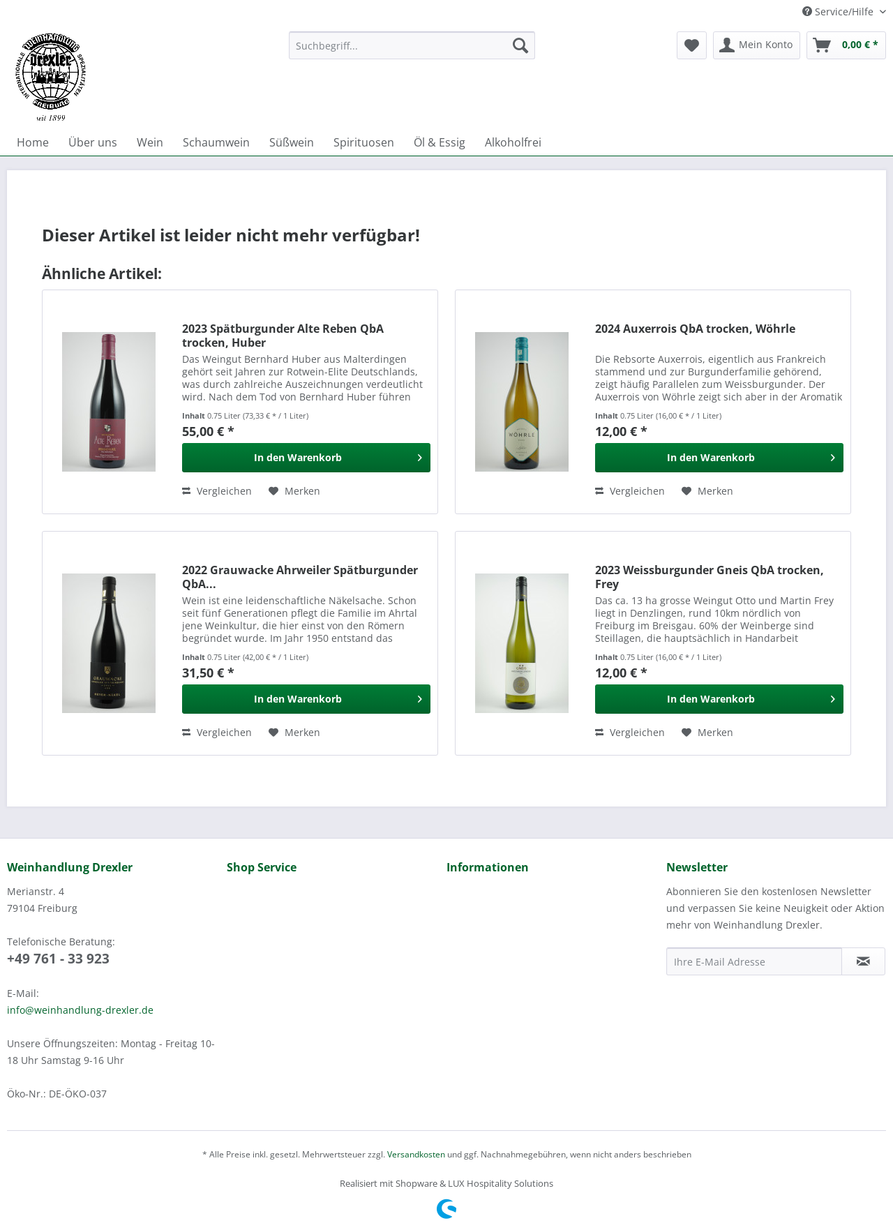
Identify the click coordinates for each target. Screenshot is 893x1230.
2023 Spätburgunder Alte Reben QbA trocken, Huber (283, 336)
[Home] (33, 142)
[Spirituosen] (364, 142)
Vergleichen (217, 490)
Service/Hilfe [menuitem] (839, 11)
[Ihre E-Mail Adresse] (754, 961)
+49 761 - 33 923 (58, 959)
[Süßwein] (292, 142)
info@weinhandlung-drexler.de (80, 1010)
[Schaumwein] (216, 142)
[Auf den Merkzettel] (294, 491)
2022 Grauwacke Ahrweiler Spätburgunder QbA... (300, 577)
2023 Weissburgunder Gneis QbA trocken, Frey (709, 577)
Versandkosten (416, 1154)
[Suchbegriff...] (412, 45)
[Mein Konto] (756, 45)
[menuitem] (412, 52)
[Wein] (150, 142)
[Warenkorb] (846, 45)
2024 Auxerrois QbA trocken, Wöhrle (695, 329)
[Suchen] (520, 45)
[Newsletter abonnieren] (863, 961)
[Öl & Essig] (439, 142)
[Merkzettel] (692, 45)
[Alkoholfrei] (513, 142)
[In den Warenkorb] (306, 457)
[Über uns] (93, 142)
